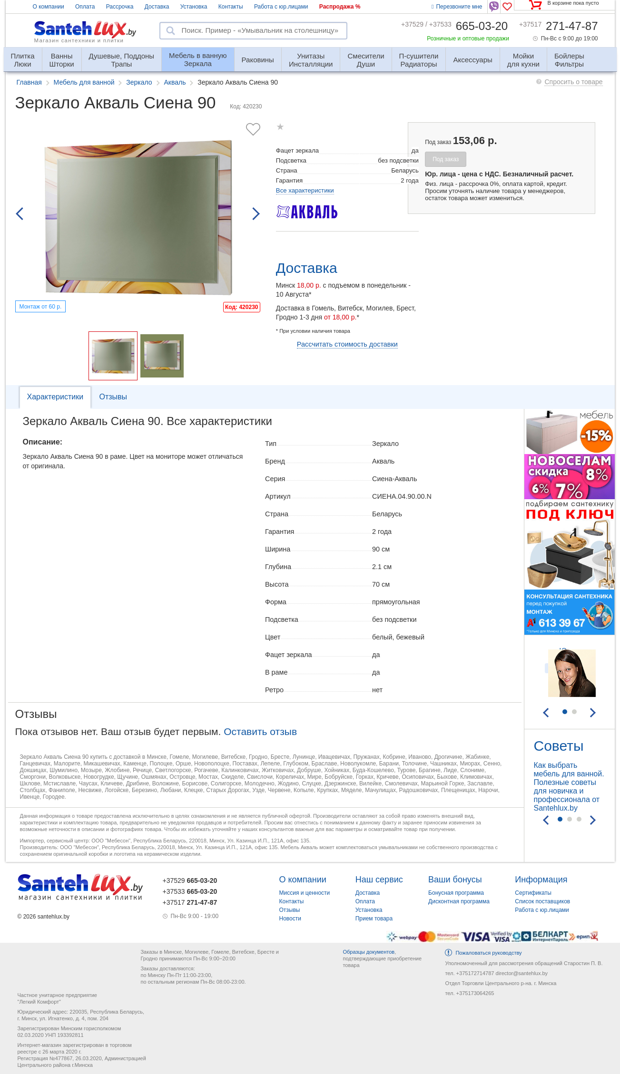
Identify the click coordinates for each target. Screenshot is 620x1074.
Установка (193, 6)
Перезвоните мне (457, 6)
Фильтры (569, 56)
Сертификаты (533, 893)
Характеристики (55, 397)
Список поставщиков (542, 901)
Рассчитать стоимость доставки (347, 344)
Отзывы (113, 397)
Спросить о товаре (573, 82)
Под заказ (446, 159)
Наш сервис (379, 879)
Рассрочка (120, 6)
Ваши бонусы (455, 879)
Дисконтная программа (459, 901)
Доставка (157, 6)
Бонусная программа (456, 893)
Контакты (230, 6)
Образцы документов (368, 952)
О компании (48, 6)
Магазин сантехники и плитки (79, 40)
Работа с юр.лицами (281, 6)
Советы (559, 746)
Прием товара (374, 918)
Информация (541, 879)
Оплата (85, 6)
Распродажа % (340, 6)
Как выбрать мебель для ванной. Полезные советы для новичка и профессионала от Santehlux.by (569, 786)
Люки (23, 56)
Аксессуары (472, 60)
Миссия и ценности (304, 893)
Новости (290, 918)
